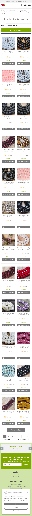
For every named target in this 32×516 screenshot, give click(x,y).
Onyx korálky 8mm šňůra (23, 52)
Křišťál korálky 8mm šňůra (8, 215)
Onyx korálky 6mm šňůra (23, 215)
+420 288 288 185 (21, 1)
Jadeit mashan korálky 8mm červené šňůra (23, 281)
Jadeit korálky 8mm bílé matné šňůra (8, 346)
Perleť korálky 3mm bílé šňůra (8, 314)
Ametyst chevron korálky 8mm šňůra (23, 314)
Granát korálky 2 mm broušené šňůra (8, 281)
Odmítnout (16, 510)
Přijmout (16, 504)
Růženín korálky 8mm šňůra (8, 85)
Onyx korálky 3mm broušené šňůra (8, 183)
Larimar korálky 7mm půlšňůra (8, 379)
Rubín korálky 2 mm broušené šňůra (23, 346)
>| (27, 436)
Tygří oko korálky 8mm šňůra (23, 150)
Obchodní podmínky (16, 488)
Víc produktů (16, 430)
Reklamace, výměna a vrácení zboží (16, 486)
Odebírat (25, 464)
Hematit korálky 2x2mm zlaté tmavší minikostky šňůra (23, 413)
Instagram (16, 476)
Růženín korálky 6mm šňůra (24, 183)
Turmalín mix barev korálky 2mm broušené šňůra (8, 249)
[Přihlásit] (21, 5)
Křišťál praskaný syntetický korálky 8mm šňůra (8, 53)
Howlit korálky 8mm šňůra (23, 85)
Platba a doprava (16, 484)
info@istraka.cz (10, 1)
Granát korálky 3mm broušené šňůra (8, 150)
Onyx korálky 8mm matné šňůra (23, 117)
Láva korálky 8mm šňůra (8, 117)
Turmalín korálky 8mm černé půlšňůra (23, 379)
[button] (17, 5)
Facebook (16, 475)
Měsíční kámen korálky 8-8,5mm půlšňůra (23, 248)
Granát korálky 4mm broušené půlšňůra (8, 412)
